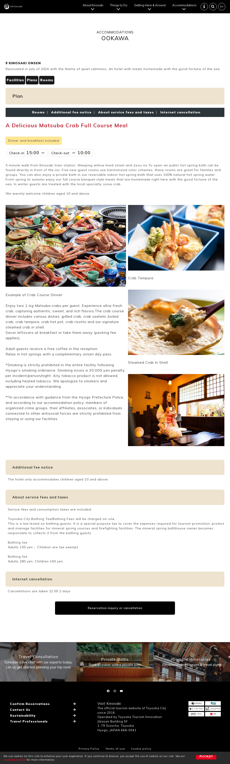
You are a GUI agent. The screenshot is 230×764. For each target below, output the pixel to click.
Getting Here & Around (150, 7)
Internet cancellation (179, 116)
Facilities (16, 83)
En (222, 8)
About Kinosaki (93, 7)
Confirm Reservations (28, 714)
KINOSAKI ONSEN (23, 66)
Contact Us (19, 718)
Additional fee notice (71, 116)
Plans (34, 83)
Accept (198, 757)
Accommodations (185, 7)
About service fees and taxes (126, 116)
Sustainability (22, 722)
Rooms (50, 83)
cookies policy (14, 759)
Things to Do (119, 7)
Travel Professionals (27, 727)
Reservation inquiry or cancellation (115, 611)
